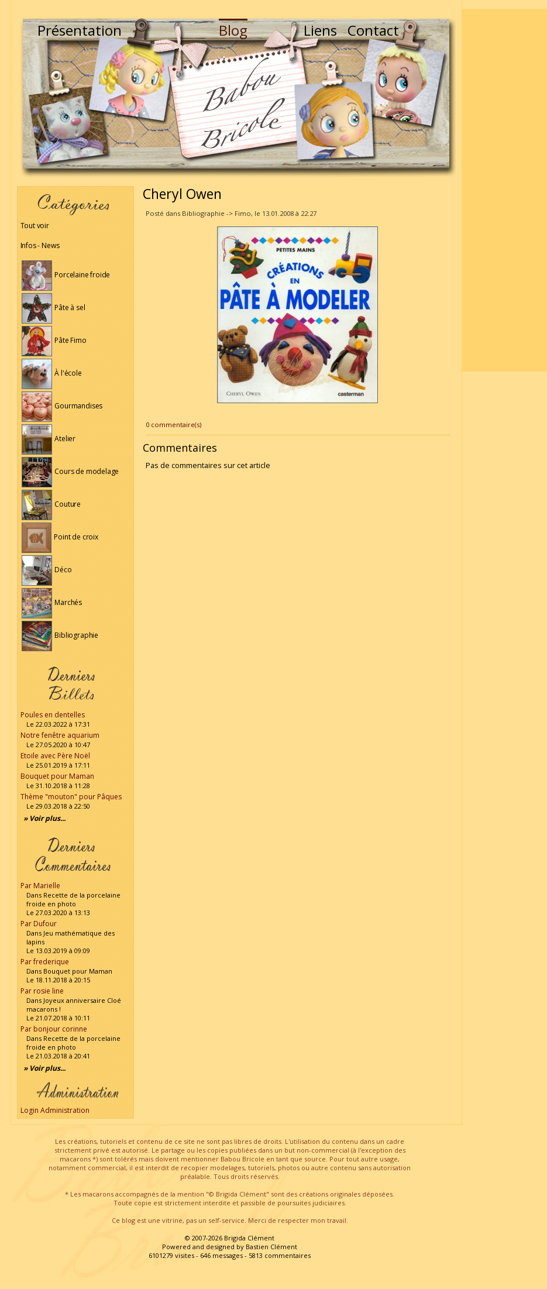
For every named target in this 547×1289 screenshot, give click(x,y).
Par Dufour (38, 924)
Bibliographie (60, 635)
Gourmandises (62, 406)
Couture (51, 504)
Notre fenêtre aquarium (59, 735)
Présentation (79, 30)
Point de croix (60, 537)
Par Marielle (40, 886)
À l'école (52, 373)
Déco (47, 570)
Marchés (52, 602)
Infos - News (40, 245)
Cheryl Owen (182, 193)
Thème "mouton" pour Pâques (71, 797)
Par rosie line (42, 991)
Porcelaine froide (66, 275)
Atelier (49, 439)
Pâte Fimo (54, 340)
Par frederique (44, 962)
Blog (233, 30)
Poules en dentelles (52, 715)
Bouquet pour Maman (57, 776)
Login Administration (55, 1110)
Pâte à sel (53, 307)
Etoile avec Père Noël (55, 756)
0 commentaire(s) (173, 424)
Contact (373, 30)
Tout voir (34, 226)
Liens (320, 30)
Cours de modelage (70, 471)
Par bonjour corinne (53, 1029)
